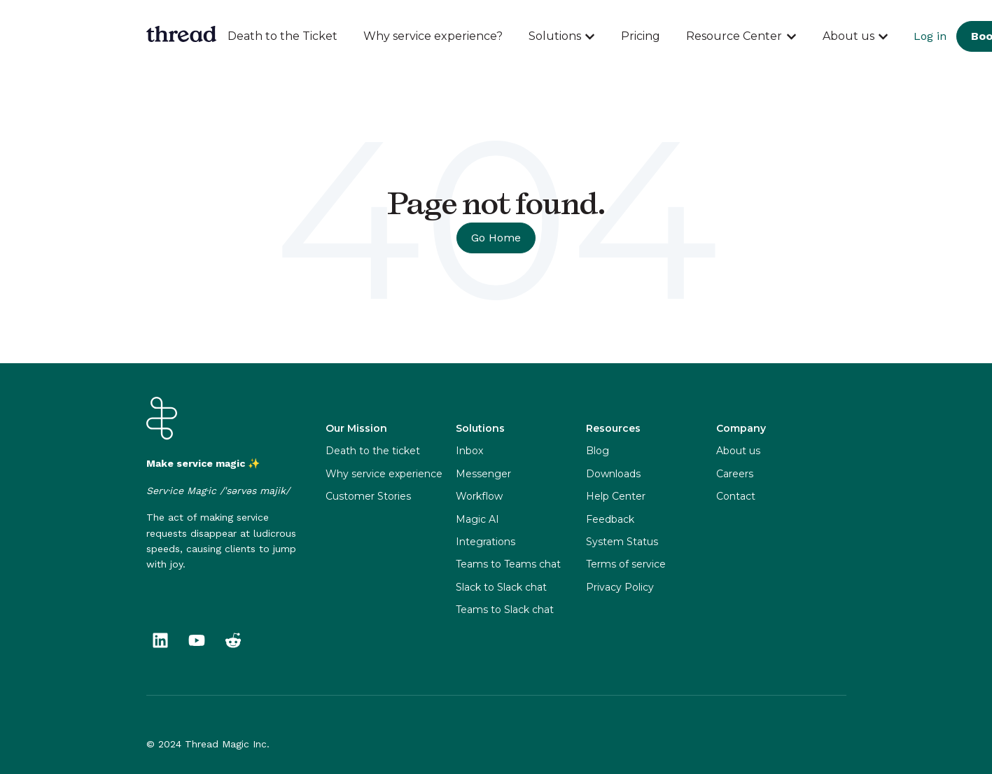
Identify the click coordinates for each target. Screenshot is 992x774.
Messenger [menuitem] (483, 473)
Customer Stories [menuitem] (368, 496)
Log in (930, 36)
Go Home (496, 237)
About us (848, 36)
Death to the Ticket (282, 36)
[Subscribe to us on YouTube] (197, 640)
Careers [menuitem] (734, 473)
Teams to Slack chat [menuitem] (505, 609)
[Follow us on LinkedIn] (160, 640)
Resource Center (734, 36)
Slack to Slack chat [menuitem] (501, 587)
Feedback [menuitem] (610, 519)
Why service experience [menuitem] (384, 473)
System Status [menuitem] (622, 541)
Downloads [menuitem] (613, 473)
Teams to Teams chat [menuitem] (508, 564)
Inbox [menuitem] (469, 450)
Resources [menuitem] (613, 428)
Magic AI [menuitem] (477, 519)
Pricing (640, 36)
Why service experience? (433, 36)
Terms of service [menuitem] (626, 564)
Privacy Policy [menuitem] (620, 587)
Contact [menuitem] (735, 496)
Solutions (555, 36)
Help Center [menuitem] (615, 496)
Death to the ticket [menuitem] (373, 450)
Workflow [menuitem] (479, 496)
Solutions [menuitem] (480, 428)
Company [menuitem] (741, 428)
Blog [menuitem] (597, 450)
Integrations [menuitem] (485, 541)
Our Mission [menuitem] (356, 428)
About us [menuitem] (738, 450)
